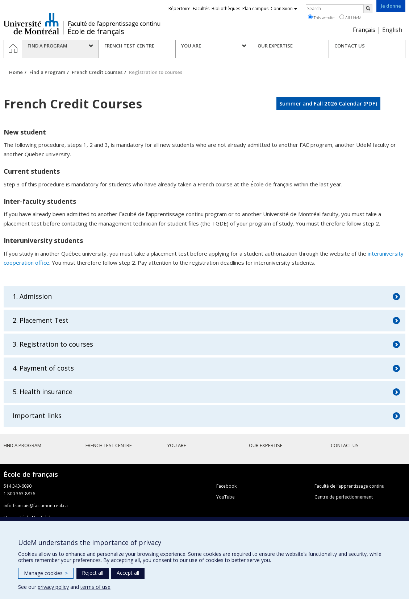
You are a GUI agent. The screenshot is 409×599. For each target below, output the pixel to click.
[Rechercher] (368, 8)
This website (321, 17)
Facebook (226, 486)
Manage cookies (46, 573)
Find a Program (47, 72)
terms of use (95, 586)
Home (16, 72)
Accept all (128, 572)
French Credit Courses (97, 72)
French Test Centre (108, 445)
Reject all (92, 572)
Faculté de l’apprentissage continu (114, 23)
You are (176, 445)
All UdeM (350, 17)
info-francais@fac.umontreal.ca (36, 506)
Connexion (284, 8)
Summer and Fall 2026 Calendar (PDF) (328, 103)
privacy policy (53, 586)
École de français (95, 31)
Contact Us (345, 445)
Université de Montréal (31, 23)
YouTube (225, 497)
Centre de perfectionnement (343, 497)
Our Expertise (266, 445)
